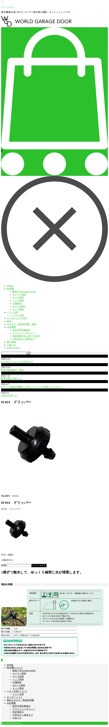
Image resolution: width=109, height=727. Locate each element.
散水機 (10, 288)
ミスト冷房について (17, 691)
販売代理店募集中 (21, 330)
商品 (9, 321)
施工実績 (11, 342)
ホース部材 (18, 297)
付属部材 (17, 303)
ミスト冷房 (12, 312)
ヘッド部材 (18, 300)
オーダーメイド (15, 697)
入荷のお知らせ (9, 395)
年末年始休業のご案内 (12, 370)
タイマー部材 (19, 294)
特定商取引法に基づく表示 (26, 336)
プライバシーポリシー (23, 333)
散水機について (15, 667)
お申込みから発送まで (23, 339)
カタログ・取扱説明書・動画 (21, 324)
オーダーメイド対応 (17, 318)
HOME (10, 286)
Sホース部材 (18, 306)
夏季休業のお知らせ (11, 378)
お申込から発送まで (22, 715)
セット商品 (18, 309)
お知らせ (11, 345)
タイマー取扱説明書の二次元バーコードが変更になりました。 (33, 387)
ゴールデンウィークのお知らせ (17, 361)
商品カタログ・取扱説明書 (20, 700)
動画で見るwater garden (24, 291)
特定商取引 (18, 712)
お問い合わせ (13, 348)
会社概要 (11, 327)
